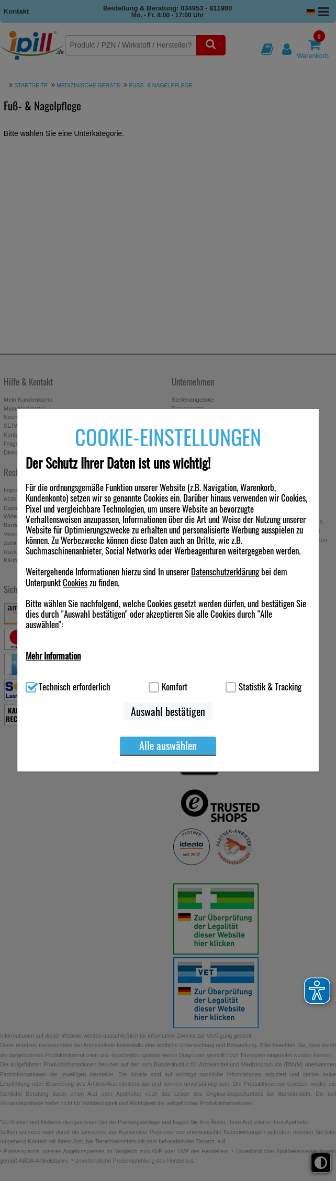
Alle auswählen (168, 745)
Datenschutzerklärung (225, 571)
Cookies (75, 582)
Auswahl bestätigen (168, 711)
